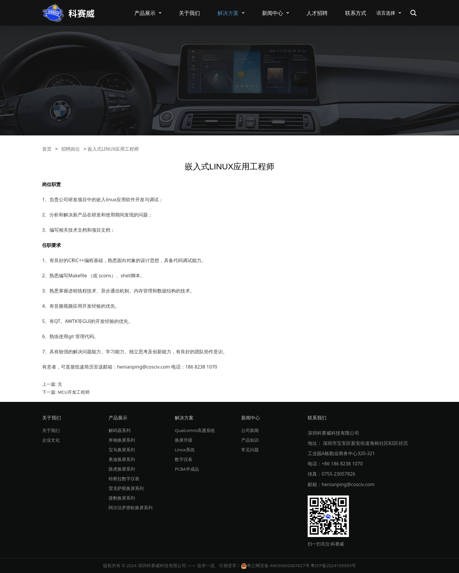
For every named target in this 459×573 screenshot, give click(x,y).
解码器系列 (120, 430)
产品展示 (144, 12)
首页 (47, 149)
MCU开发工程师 (74, 392)
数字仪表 (184, 459)
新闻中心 (272, 12)
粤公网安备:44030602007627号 (275, 565)
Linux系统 (185, 449)
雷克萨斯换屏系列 (127, 488)
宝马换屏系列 (123, 449)
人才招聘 (317, 12)
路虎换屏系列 (123, 469)
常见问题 (250, 449)
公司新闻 (250, 430)
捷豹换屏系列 (123, 498)
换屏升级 (184, 440)
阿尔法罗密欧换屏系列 (132, 507)
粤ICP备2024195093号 (333, 565)
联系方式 (355, 12)
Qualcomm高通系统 (196, 430)
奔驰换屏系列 (123, 440)
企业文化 (51, 440)
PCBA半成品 (188, 469)
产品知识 (250, 440)
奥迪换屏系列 (123, 459)
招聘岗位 (70, 149)
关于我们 (189, 12)
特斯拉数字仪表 (125, 478)
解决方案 (228, 12)
